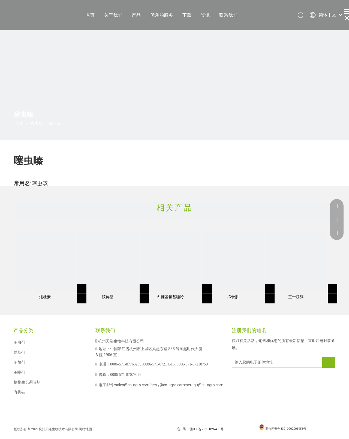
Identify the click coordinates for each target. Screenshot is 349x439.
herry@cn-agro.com (168, 385)
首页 (90, 15)
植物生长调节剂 (27, 382)
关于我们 (113, 15)
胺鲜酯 (107, 297)
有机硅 (19, 392)
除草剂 (19, 352)
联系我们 (228, 15)
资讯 (205, 15)
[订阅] (328, 362)
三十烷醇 (295, 297)
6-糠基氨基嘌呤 (170, 297)
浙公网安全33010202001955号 (285, 429)
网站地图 (85, 429)
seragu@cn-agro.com (204, 385)
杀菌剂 (19, 362)
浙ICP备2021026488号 (207, 429)
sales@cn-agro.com (132, 385)
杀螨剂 (19, 372)
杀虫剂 (19, 342)
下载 (187, 15)
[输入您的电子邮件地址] (254, 362)
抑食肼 (233, 297)
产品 (136, 15)
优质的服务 (161, 15)
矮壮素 (45, 297)
